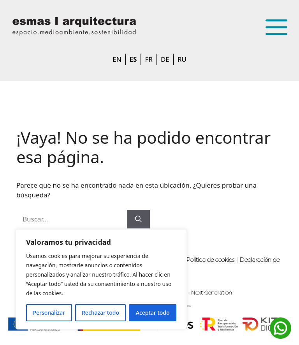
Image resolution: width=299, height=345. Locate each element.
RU (182, 59)
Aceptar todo (153, 312)
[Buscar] (138, 219)
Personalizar (49, 312)
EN (117, 59)
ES (133, 59)
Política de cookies (210, 259)
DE (165, 59)
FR (148, 59)
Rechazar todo (100, 312)
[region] (101, 279)
